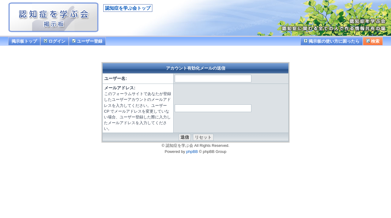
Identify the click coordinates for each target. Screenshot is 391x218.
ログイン (54, 41)
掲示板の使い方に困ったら (332, 41)
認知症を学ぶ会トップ (128, 8)
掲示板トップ (24, 41)
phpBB (192, 151)
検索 (372, 41)
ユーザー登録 (87, 41)
